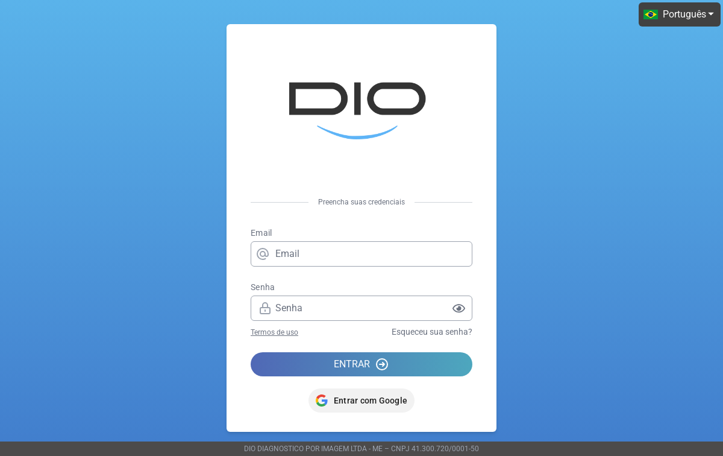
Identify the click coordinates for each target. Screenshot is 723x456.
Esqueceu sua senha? (432, 332)
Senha (263, 287)
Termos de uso (274, 332)
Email (261, 233)
